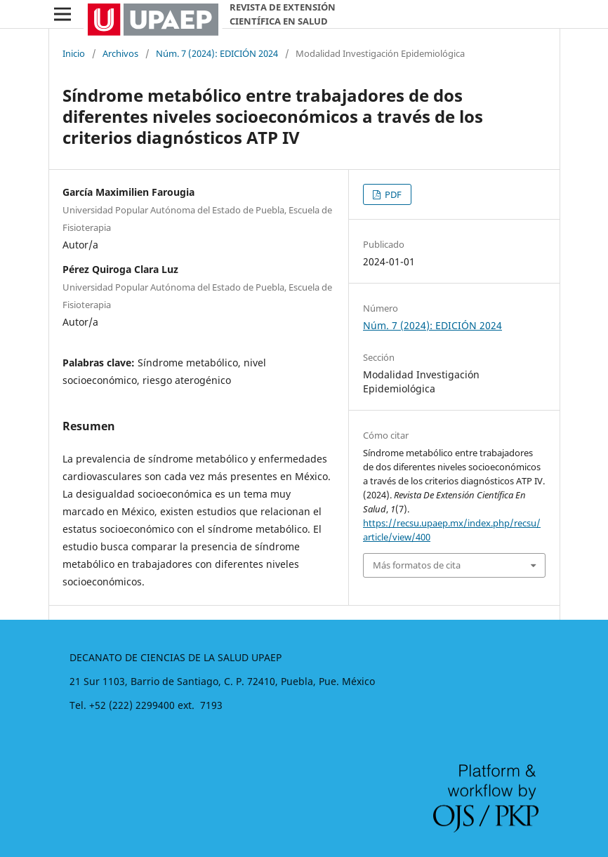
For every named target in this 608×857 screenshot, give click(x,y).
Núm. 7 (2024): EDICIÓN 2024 (217, 53)
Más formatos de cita (417, 565)
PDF (392, 194)
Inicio (73, 53)
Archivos (120, 53)
